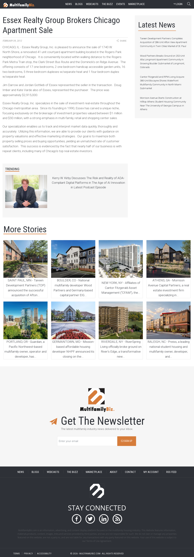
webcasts (92, 4)
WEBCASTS (53, 471)
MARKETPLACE (94, 471)
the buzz (107, 4)
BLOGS (35, 471)
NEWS (21, 471)
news (68, 4)
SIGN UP (126, 441)
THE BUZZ (72, 471)
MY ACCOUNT (151, 471)
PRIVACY (28, 553)
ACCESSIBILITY (44, 553)
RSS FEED (171, 471)
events (120, 4)
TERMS (16, 553)
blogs (79, 4)
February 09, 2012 (12, 40)
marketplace (136, 4)
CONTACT (130, 471)
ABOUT (113, 471)
